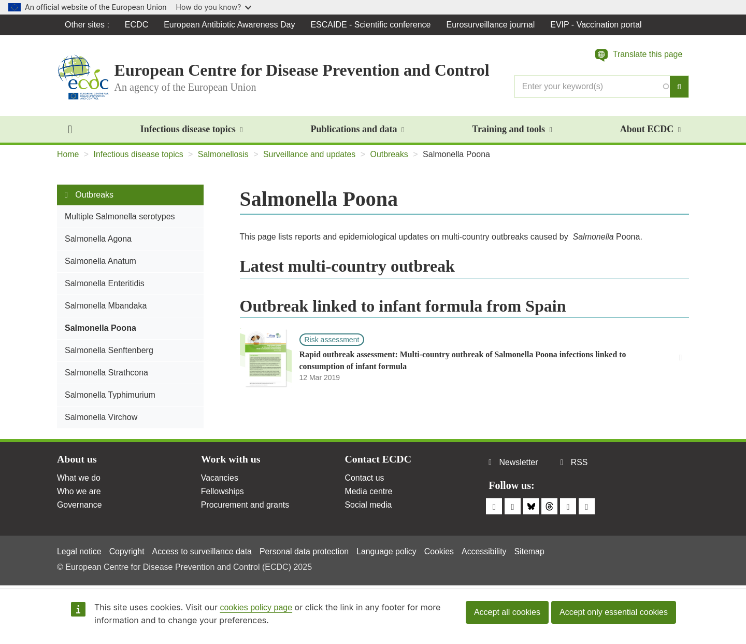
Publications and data (357, 129)
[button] (638, 55)
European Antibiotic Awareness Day (229, 24)
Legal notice (79, 551)
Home (68, 154)
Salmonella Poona (100, 328)
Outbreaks (391, 154)
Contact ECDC (378, 460)
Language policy (388, 551)
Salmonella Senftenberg (109, 350)
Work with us (231, 460)
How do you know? (214, 7)
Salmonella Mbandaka (106, 306)
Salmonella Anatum (100, 261)
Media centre (369, 491)
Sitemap (533, 551)
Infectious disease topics (191, 129)
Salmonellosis (224, 154)
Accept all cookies (507, 612)
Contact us (364, 478)
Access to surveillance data (203, 551)
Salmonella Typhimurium (110, 395)
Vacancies (220, 478)
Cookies (442, 551)
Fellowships (223, 491)
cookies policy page (256, 607)
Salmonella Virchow (101, 417)
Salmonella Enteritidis (105, 283)
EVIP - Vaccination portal (596, 24)
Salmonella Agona (98, 239)
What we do (79, 478)
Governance (79, 505)
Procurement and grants (245, 505)
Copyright (127, 551)
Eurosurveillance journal (491, 24)
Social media (369, 505)
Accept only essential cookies (614, 612)
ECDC (136, 24)
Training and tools (512, 129)
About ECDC (650, 129)
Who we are (79, 491)
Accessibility (486, 551)
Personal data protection (306, 551)
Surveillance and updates (310, 154)
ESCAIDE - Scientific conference (371, 24)
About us (77, 460)
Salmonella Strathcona (106, 373)
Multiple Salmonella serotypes (120, 217)
